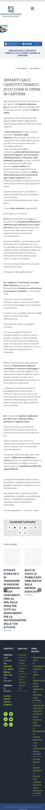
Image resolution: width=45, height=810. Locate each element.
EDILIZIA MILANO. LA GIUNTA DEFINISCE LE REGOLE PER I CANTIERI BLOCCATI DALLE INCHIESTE (36, 775)
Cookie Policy (22, 670)
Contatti (22, 655)
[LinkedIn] (6, 724)
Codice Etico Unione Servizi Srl (22, 682)
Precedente (22, 68)
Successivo (34, 68)
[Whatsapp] (11, 724)
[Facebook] (6, 714)
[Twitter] (11, 714)
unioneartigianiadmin (13, 510)
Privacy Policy (22, 661)
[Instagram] (6, 719)
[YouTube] (11, 719)
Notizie (35, 510)
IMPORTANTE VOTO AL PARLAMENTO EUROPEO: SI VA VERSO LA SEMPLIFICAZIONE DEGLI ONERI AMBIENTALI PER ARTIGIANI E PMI (36, 677)
